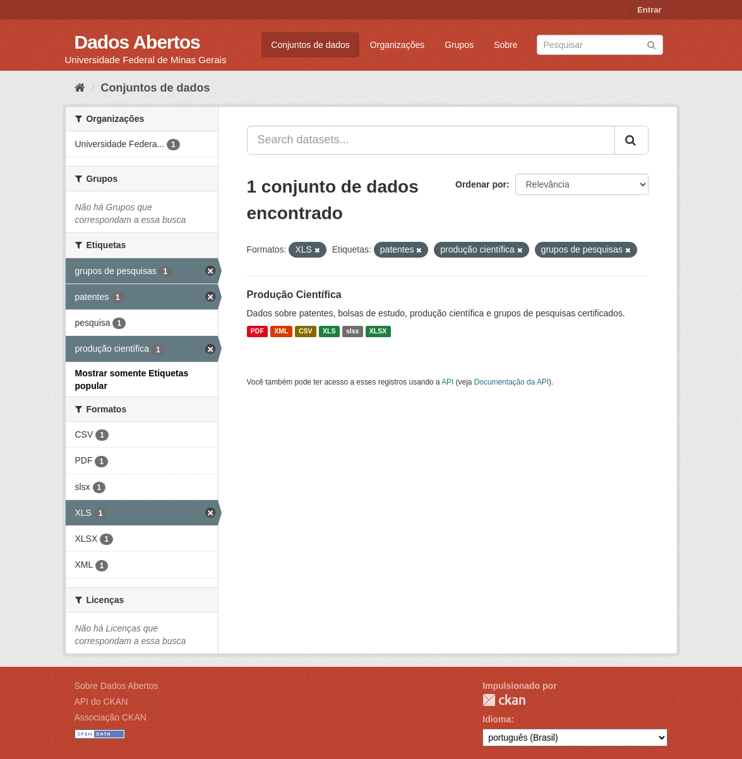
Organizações (397, 45)
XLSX (377, 331)
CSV (306, 331)
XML (281, 331)
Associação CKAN (111, 717)
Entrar (649, 10)
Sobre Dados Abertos (117, 686)
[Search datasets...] (431, 140)
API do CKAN (101, 701)
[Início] (80, 87)
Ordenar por (480, 184)
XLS (329, 331)
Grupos (459, 45)
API (447, 382)
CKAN (503, 700)
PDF (257, 331)
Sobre (505, 45)
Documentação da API (511, 382)
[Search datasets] (600, 45)
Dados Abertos (137, 42)
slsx (352, 331)
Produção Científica (294, 294)
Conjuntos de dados (310, 45)
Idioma (496, 719)
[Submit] (651, 44)
